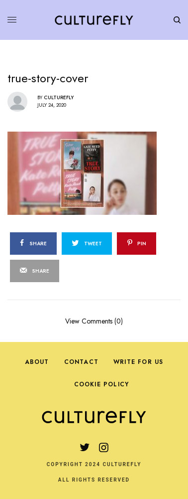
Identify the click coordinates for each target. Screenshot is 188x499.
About (37, 361)
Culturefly (59, 97)
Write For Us (138, 361)
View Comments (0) (94, 320)
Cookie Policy (101, 384)
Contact (81, 361)
